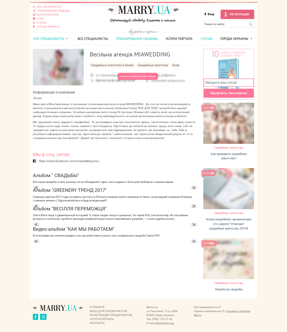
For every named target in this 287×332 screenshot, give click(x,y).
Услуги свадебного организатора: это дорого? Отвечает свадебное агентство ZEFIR (229, 223)
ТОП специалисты (48, 38)
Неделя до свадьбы (229, 289)
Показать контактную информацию (138, 76)
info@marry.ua (164, 323)
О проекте (97, 307)
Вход (211, 14)
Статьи (206, 38)
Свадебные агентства (228, 147)
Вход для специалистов (108, 311)
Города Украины (234, 38)
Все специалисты (93, 38)
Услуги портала (179, 38)
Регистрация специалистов (111, 315)
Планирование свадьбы (137, 38)
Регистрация (239, 14)
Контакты (97, 323)
